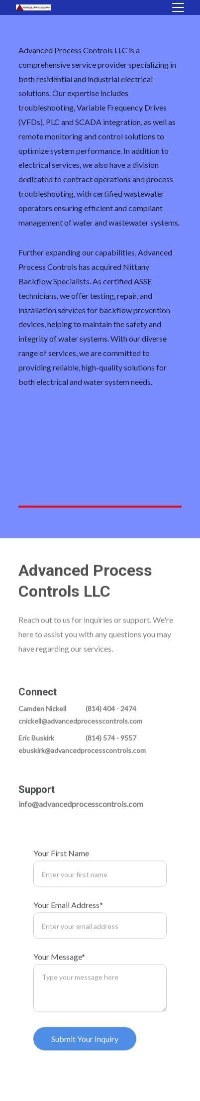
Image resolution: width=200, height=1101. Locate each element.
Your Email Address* (68, 913)
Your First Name (61, 861)
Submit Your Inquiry (84, 1047)
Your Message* (59, 965)
